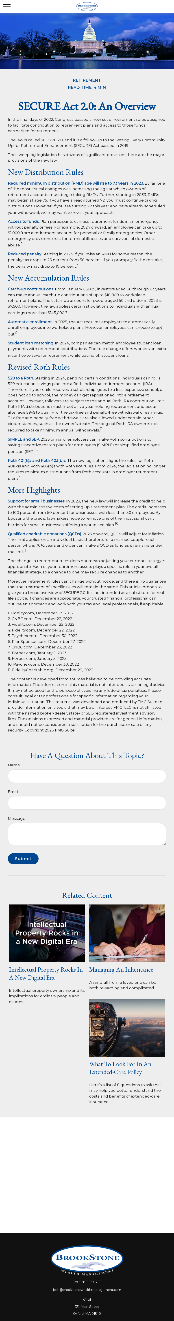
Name (14, 765)
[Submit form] (23, 858)
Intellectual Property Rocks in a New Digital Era (46, 973)
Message (16, 818)
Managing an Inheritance (121, 969)
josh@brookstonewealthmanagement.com (87, 1290)
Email (13, 792)
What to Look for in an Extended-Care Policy (120, 1068)
